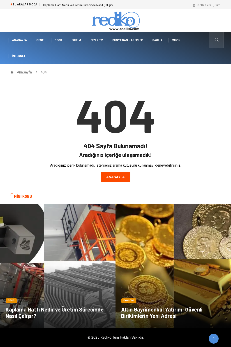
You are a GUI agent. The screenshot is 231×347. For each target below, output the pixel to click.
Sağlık (157, 40)
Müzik (176, 40)
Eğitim (76, 40)
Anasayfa (115, 177)
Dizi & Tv (96, 40)
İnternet (18, 56)
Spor (58, 40)
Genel (40, 40)
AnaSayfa (19, 40)
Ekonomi (128, 300)
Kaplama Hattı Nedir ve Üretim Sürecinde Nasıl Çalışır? (78, 5)
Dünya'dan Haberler (127, 40)
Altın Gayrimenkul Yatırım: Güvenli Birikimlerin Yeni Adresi (162, 312)
